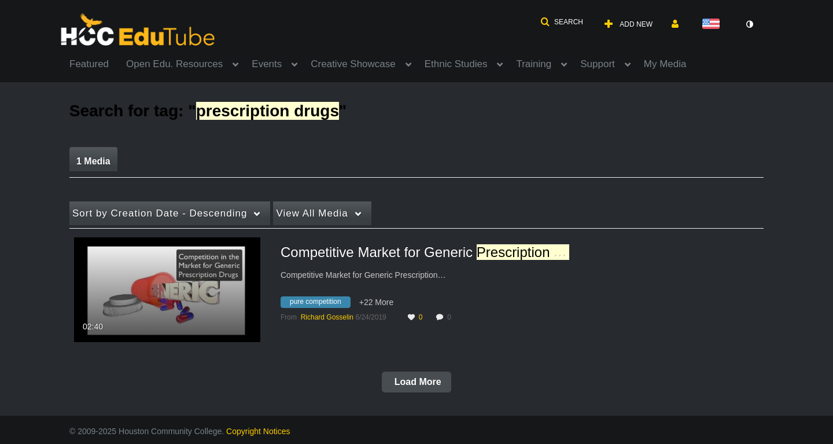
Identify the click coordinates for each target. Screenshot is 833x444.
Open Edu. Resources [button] (174, 63)
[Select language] (713, 24)
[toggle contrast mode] (749, 24)
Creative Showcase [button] (353, 63)
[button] (562, 22)
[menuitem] (97, 63)
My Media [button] (665, 63)
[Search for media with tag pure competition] (320, 304)
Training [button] (533, 63)
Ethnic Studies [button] (456, 63)
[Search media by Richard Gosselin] (327, 317)
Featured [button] (89, 63)
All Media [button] (312, 213)
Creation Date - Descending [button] (159, 213)
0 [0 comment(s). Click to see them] (451, 317)
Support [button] (597, 63)
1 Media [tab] (93, 161)
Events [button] (267, 63)
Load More (416, 382)
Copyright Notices (258, 431)
